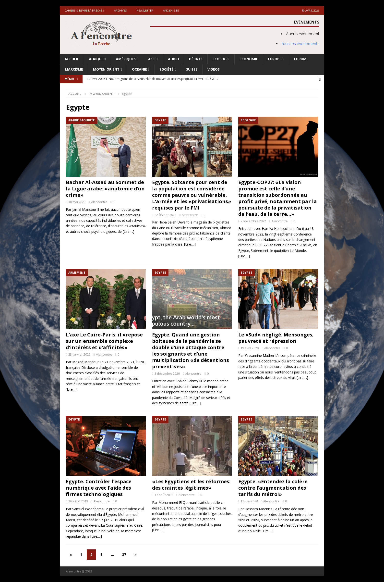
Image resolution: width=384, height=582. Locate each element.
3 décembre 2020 (167, 373)
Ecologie (221, 59)
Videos (213, 69)
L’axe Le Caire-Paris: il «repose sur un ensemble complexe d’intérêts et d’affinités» (104, 340)
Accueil (72, 59)
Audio (173, 59)
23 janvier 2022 (79, 354)
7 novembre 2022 (253, 220)
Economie (249, 59)
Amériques (126, 59)
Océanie (139, 69)
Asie (152, 59)
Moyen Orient (106, 69)
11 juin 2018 (249, 501)
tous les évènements (300, 43)
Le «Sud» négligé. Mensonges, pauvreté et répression (276, 337)
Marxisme (74, 69)
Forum (300, 59)
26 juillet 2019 (78, 501)
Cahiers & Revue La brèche (83, 10)
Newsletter (144, 10)
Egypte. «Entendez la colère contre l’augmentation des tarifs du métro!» (273, 487)
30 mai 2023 (76, 201)
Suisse (191, 69)
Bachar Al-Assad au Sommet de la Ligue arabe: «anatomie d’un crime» (105, 188)
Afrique (96, 59)
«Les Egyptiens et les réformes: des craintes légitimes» (191, 484)
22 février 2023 (165, 214)
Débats (196, 59)
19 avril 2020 (249, 347)
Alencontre (99, 201)
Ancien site (171, 10)
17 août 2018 (164, 494)
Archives (120, 10)
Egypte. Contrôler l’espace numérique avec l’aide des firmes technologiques (99, 487)
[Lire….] (128, 231)
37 (124, 554)
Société (166, 69)
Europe (274, 59)
